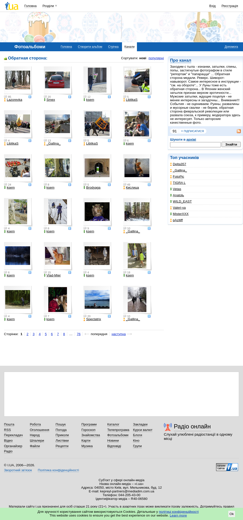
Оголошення (39, 430)
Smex (49, 99)
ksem (88, 99)
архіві (191, 139)
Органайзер (13, 446)
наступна (119, 334)
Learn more (178, 515)
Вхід (212, 6)
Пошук (61, 424)
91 (175, 131)
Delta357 (178, 164)
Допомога (231, 47)
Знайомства (90, 435)
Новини (113, 440)
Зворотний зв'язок (18, 470)
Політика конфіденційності (58, 470)
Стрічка (113, 47)
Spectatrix (92, 319)
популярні (156, 58)
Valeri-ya (178, 207)
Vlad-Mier (52, 275)
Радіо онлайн (192, 426)
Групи (137, 446)
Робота (35, 424)
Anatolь (177, 195)
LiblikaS (130, 99)
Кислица (131, 187)
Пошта (9, 424)
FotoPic (177, 176)
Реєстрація (230, 6)
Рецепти (62, 446)
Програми (89, 424)
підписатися (192, 131)
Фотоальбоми (117, 435)
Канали (129, 47)
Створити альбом (90, 47)
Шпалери (37, 440)
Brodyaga (92, 187)
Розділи (48, 6)
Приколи (62, 435)
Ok (232, 514)
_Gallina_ (178, 170)
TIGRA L (178, 183)
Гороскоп (88, 430)
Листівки (62, 440)
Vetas (175, 189)
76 (79, 334)
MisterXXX (179, 214)
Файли (35, 446)
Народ (35, 435)
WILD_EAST (181, 201)
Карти (85, 440)
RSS (7, 430)
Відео (8, 440)
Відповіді (114, 446)
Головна (30, 6)
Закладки (140, 424)
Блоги (137, 435)
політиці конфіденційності (179, 512)
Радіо (8, 451)
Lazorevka (13, 99)
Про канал (180, 60)
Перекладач (13, 435)
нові (142, 58)
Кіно (136, 440)
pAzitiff (176, 220)
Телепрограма (118, 430)
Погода (61, 430)
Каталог (113, 424)
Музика (87, 446)
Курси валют (142, 430)
